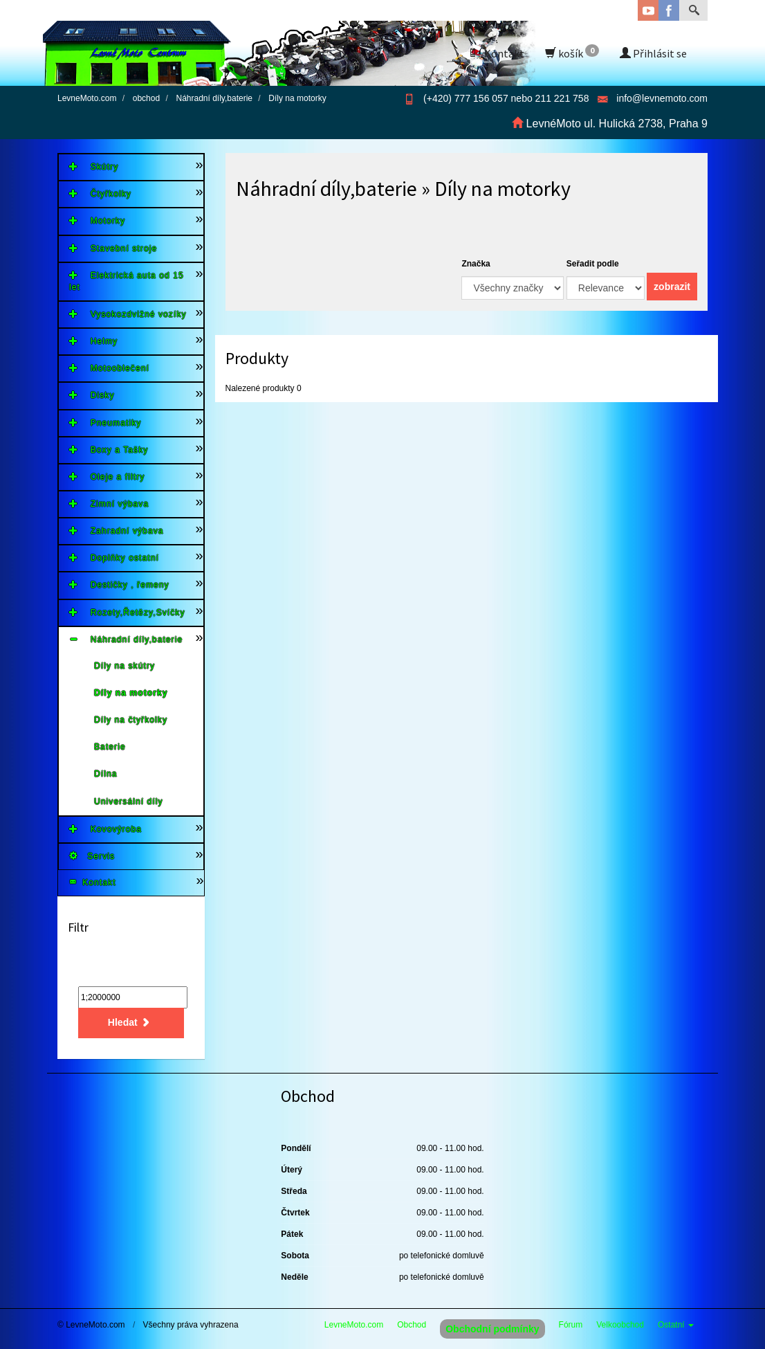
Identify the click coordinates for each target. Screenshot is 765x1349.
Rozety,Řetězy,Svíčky (127, 612)
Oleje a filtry (107, 476)
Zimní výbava (109, 503)
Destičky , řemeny (119, 584)
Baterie (110, 747)
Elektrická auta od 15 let (126, 281)
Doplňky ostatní (114, 557)
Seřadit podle (592, 264)
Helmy (93, 341)
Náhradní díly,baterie (126, 639)
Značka (475, 264)
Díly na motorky (131, 693)
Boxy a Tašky (108, 449)
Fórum (571, 1325)
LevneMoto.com (353, 1325)
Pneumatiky (105, 422)
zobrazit (672, 286)
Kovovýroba (105, 829)
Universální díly (128, 801)
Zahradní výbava (116, 530)
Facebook (668, 10)
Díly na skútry (124, 666)
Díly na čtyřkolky (130, 720)
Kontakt (496, 53)
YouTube (648, 10)
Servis (92, 856)
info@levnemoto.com (662, 98)
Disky (92, 395)
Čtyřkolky (100, 193)
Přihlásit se (653, 53)
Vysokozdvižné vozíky (128, 314)
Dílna (106, 774)
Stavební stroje (113, 248)
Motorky (97, 220)
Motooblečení (109, 368)
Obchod (411, 1325)
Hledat (131, 1022)
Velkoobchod (620, 1325)
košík (572, 52)
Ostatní (676, 1325)
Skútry (93, 166)
